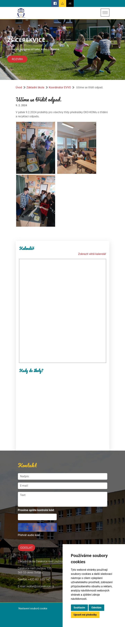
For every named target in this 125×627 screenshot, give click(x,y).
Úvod (19, 87)
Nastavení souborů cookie (33, 608)
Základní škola (35, 87)
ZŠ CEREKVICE (26, 40)
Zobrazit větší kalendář (92, 254)
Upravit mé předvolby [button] (85, 614)
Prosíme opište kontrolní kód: (36, 510)
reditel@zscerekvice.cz (40, 586)
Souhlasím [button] (79, 607)
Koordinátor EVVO (60, 87)
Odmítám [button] (96, 607)
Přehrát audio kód (29, 535)
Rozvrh (17, 59)
